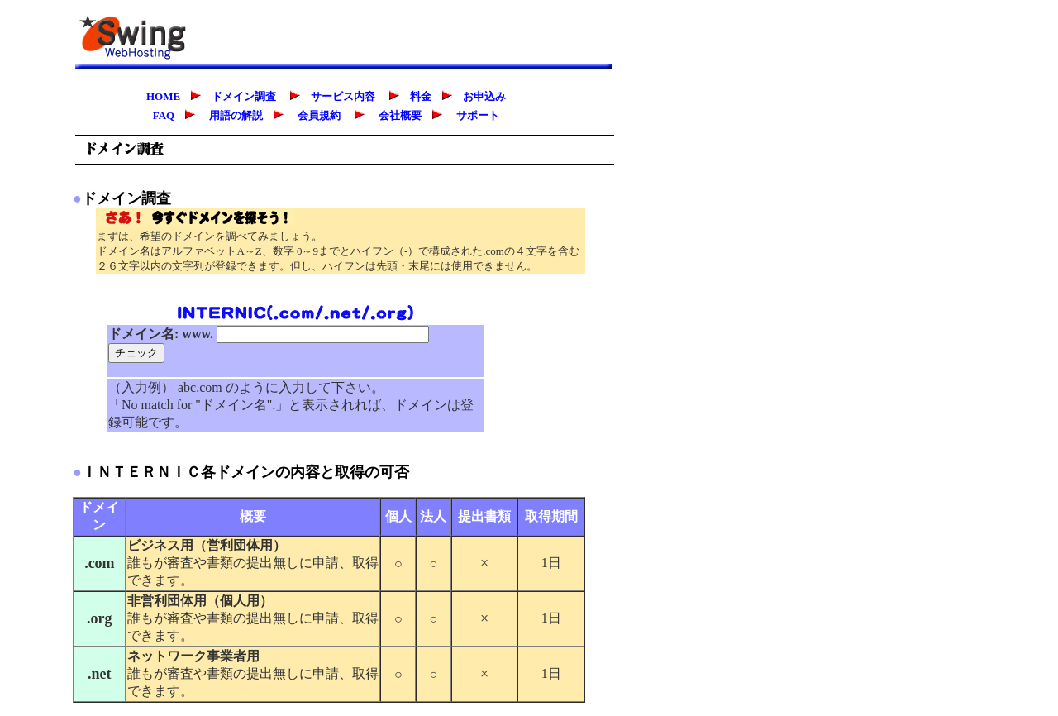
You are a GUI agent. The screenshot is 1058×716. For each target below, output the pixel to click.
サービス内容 (338, 96)
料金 (415, 96)
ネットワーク (167, 656)
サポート (478, 115)
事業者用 (233, 656)
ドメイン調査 (239, 96)
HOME (163, 96)
